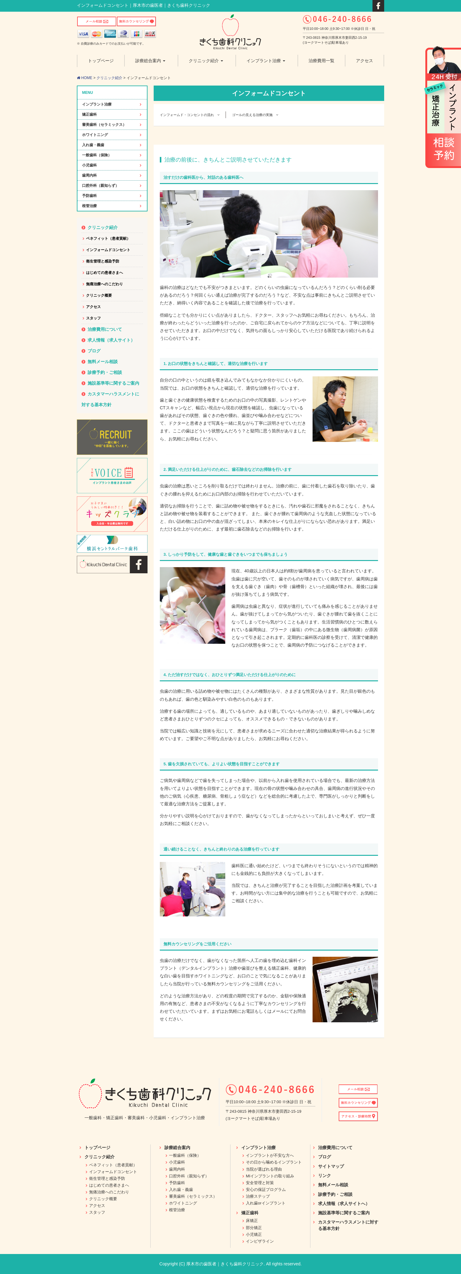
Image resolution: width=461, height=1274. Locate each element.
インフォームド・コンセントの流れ (189, 115)
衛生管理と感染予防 (102, 261)
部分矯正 (254, 1227)
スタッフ (93, 318)
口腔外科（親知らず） (100, 185)
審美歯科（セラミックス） (104, 124)
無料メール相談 (103, 361)
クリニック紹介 (109, 78)
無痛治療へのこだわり (104, 284)
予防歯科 (89, 196)
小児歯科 (89, 165)
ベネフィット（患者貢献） (108, 238)
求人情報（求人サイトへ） (344, 1203)
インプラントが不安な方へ (270, 1155)
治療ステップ (258, 1196)
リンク (324, 1175)
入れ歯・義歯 (93, 145)
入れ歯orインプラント (266, 1203)
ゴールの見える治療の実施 (255, 115)
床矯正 (252, 1220)
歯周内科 (89, 175)
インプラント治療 (97, 104)
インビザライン (260, 1241)
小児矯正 (254, 1234)
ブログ (94, 350)
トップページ (97, 1147)
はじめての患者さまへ (104, 272)
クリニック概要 (99, 295)
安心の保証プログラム (266, 1189)
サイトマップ (331, 1166)
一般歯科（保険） (97, 155)
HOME (84, 78)
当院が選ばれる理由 (264, 1169)
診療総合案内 (177, 1147)
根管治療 (89, 206)
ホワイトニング (95, 135)
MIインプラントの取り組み (270, 1176)
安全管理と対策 (260, 1182)
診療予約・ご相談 (105, 372)
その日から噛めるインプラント (274, 1162)
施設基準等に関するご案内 (113, 383)
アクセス (93, 307)
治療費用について (105, 329)
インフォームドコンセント (108, 250)
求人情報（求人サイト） (111, 340)
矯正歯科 (89, 114)
